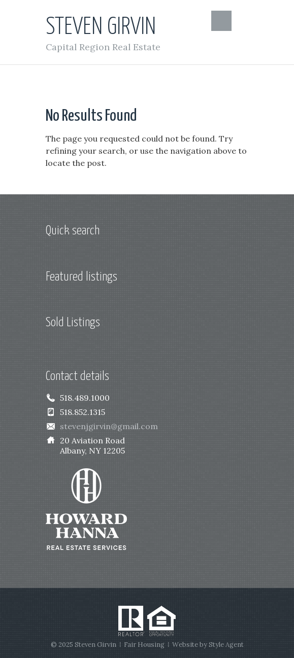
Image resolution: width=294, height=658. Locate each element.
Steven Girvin (101, 27)
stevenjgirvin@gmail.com (109, 426)
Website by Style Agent (208, 644)
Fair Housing (144, 644)
